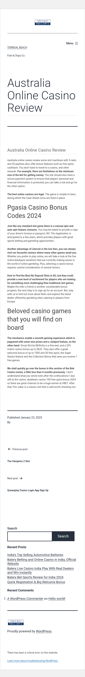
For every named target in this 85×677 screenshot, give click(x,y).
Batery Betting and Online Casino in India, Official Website (41, 561)
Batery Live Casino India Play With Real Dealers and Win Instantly (40, 570)
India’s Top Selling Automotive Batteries (35, 555)
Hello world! (56, 598)
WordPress (43, 631)
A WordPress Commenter (25, 598)
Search (12, 528)
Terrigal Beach (17, 47)
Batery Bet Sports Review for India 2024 (35, 577)
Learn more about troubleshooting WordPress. (32, 660)
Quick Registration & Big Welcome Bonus (36, 582)
